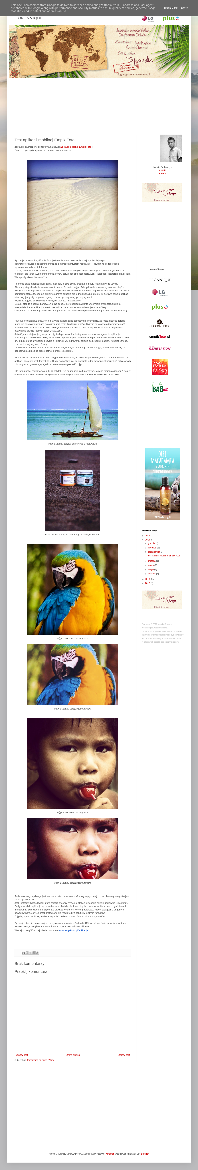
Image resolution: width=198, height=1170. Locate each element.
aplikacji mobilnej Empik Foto (75, 146)
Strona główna (73, 1055)
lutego (151, 569)
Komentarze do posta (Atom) (40, 1060)
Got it (184, 8)
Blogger (145, 1154)
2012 (148, 583)
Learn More (171, 8)
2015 (148, 535)
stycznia (152, 573)
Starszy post (124, 1055)
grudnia (151, 543)
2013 (148, 579)
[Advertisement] (99, 103)
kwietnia (152, 561)
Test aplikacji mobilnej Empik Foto (163, 555)
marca (151, 565)
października (154, 552)
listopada (152, 547)
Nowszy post (21, 1055)
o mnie (162, 170)
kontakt (163, 173)
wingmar (110, 1154)
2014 (148, 539)
